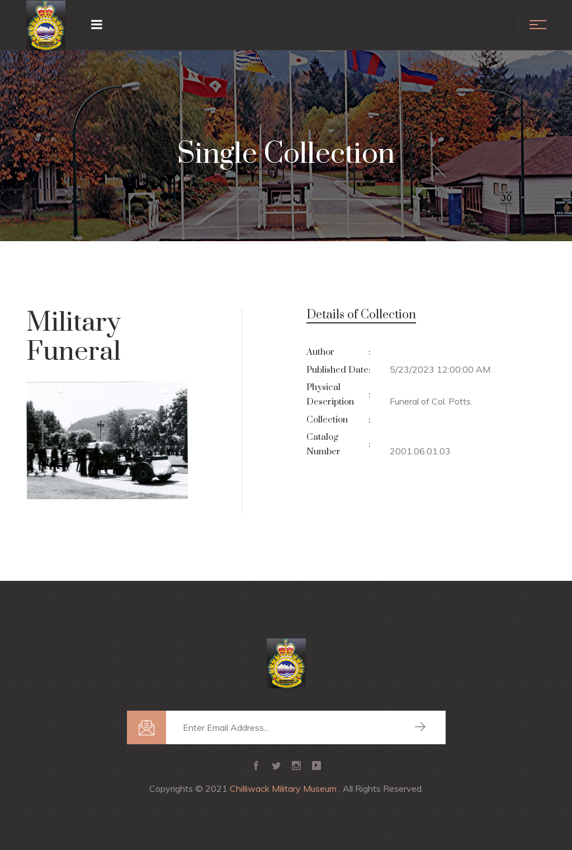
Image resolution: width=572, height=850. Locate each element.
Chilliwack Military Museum (284, 788)
